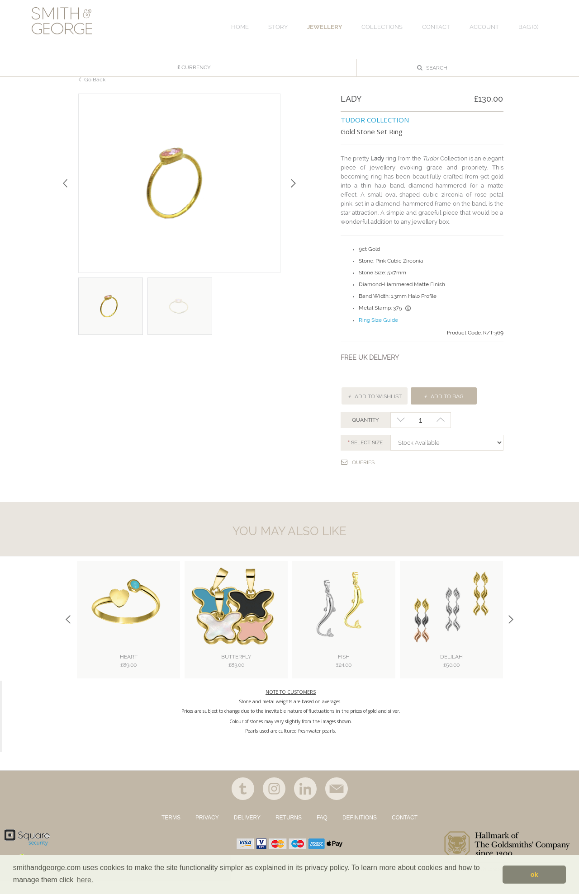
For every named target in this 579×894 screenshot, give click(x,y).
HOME (240, 27)
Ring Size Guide (378, 331)
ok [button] (534, 874)
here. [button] (85, 880)
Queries (358, 473)
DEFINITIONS (359, 830)
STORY (278, 27)
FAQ (322, 830)
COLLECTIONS (382, 27)
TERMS (170, 830)
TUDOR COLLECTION (375, 130)
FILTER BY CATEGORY (117, 61)
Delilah (451, 672)
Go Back (94, 90)
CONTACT (405, 830)
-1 (400, 431)
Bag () (528, 27)
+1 (441, 431)
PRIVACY (207, 830)
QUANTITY (365, 431)
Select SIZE (367, 454)
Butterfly (236, 672)
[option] (179, 194)
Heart (129, 672)
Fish (343, 672)
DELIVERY (247, 830)
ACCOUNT (484, 27)
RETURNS (288, 830)
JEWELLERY (324, 27)
